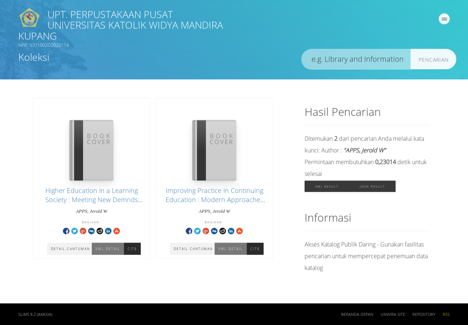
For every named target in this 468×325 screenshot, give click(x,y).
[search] (356, 60)
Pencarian (434, 60)
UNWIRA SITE (393, 315)
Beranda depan (357, 315)
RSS (446, 315)
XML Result (327, 188)
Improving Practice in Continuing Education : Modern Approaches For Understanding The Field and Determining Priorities (214, 205)
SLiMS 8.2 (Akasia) (35, 315)
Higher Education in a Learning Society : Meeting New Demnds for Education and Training (91, 200)
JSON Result (372, 188)
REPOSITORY (423, 315)
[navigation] (444, 20)
